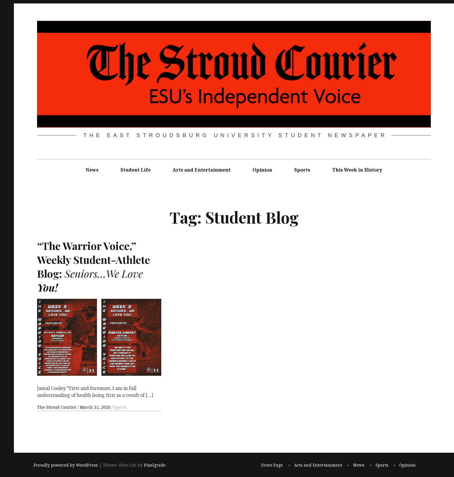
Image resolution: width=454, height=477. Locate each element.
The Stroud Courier (57, 407)
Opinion (262, 170)
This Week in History (357, 170)
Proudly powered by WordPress (66, 465)
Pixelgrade (155, 465)
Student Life (135, 170)
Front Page (272, 465)
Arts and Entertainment (201, 170)
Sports (302, 170)
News (92, 170)
